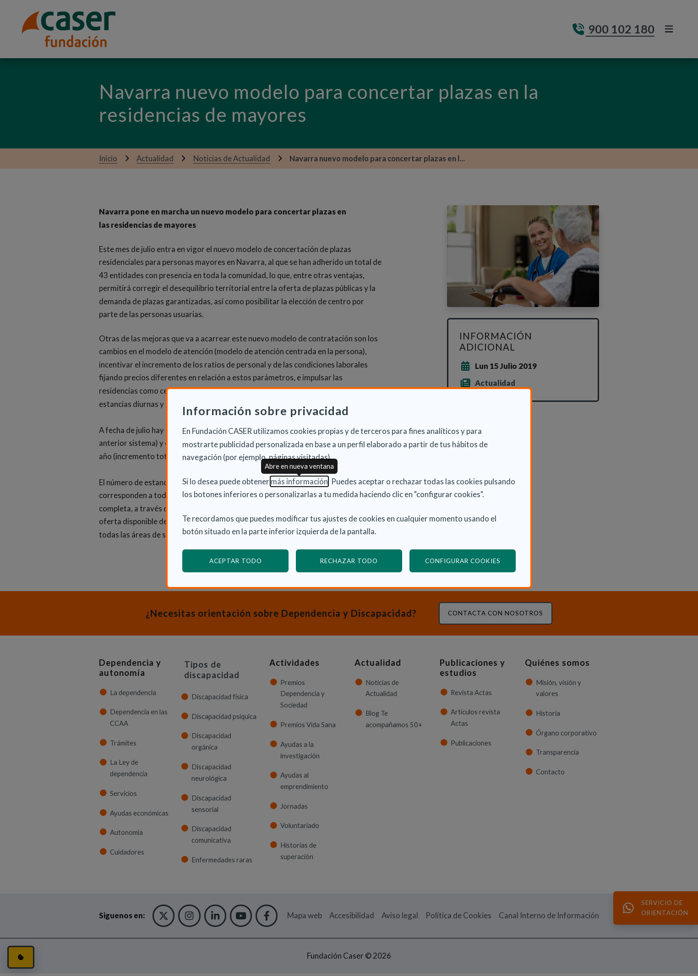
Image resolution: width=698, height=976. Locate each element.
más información (299, 481)
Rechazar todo (349, 561)
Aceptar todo (235, 561)
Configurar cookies (470, 561)
